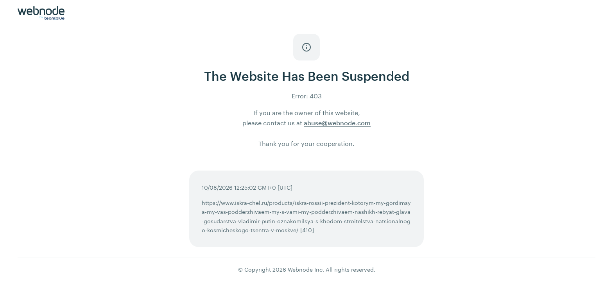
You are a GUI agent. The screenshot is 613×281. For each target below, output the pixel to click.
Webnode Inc (305, 269)
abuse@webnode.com (337, 122)
